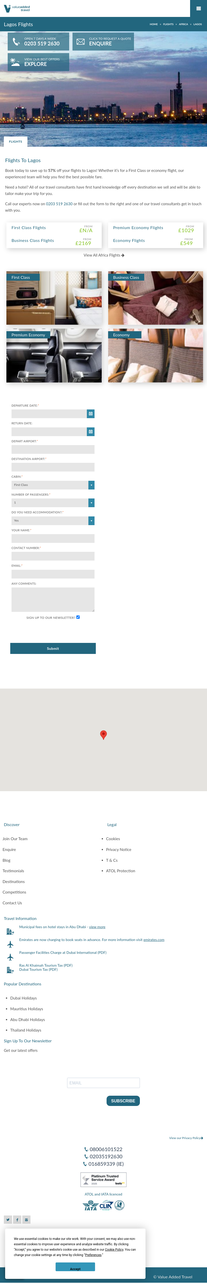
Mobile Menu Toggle (198, 8)
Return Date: (22, 423)
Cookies (113, 838)
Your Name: (22, 530)
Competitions (14, 892)
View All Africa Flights (104, 255)
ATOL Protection (120, 870)
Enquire (9, 849)
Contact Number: (26, 548)
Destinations (14, 881)
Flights (15, 141)
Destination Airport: (29, 458)
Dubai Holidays (23, 998)
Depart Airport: (25, 441)
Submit (53, 648)
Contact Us (12, 902)
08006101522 (106, 1149)
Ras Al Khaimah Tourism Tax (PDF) (46, 965)
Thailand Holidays (25, 1030)
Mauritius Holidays (26, 1008)
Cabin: (17, 476)
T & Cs (112, 860)
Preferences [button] (93, 1255)
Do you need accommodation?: (38, 512)
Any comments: (24, 583)
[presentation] (50, 632)
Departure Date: (25, 405)
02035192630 (106, 1156)
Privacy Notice (118, 849)
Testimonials (13, 870)
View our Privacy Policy (186, 1138)
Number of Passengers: (31, 494)
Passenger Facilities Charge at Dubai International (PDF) (62, 952)
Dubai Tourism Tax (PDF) (38, 969)
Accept (75, 1269)
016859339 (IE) (105, 1164)
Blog (7, 860)
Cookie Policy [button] (114, 1249)
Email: (17, 565)
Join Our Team (15, 838)
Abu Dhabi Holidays (27, 1019)
